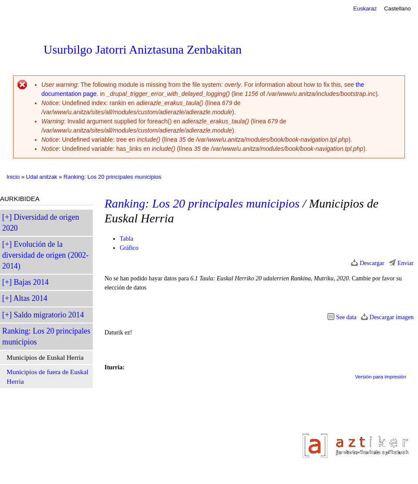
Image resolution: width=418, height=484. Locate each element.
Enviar (406, 263)
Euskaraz (365, 8)
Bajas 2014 (31, 282)
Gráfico (129, 248)
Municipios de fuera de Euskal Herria (47, 376)
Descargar (372, 263)
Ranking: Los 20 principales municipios (113, 177)
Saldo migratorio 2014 (49, 314)
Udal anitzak (41, 177)
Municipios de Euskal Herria (45, 357)
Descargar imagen (392, 317)
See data (346, 317)
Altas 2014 (30, 298)
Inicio (13, 177)
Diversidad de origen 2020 (40, 222)
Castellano (397, 8)
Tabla (126, 238)
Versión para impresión (380, 376)
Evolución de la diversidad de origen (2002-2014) (45, 255)
